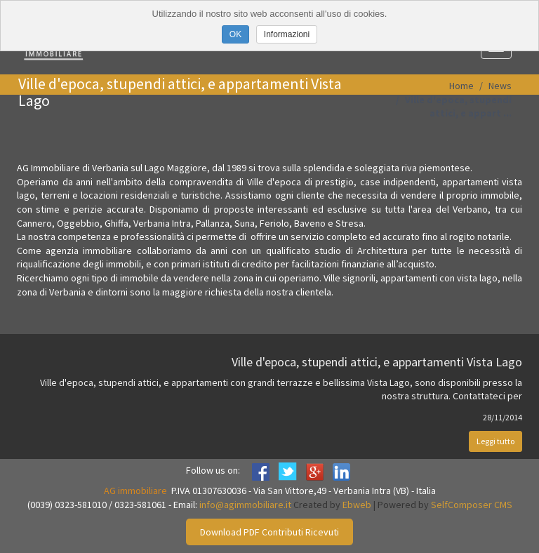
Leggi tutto (495, 441)
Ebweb (356, 504)
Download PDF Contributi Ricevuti (269, 532)
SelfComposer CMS (471, 504)
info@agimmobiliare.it (245, 504)
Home (461, 85)
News (500, 85)
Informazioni (287, 34)
